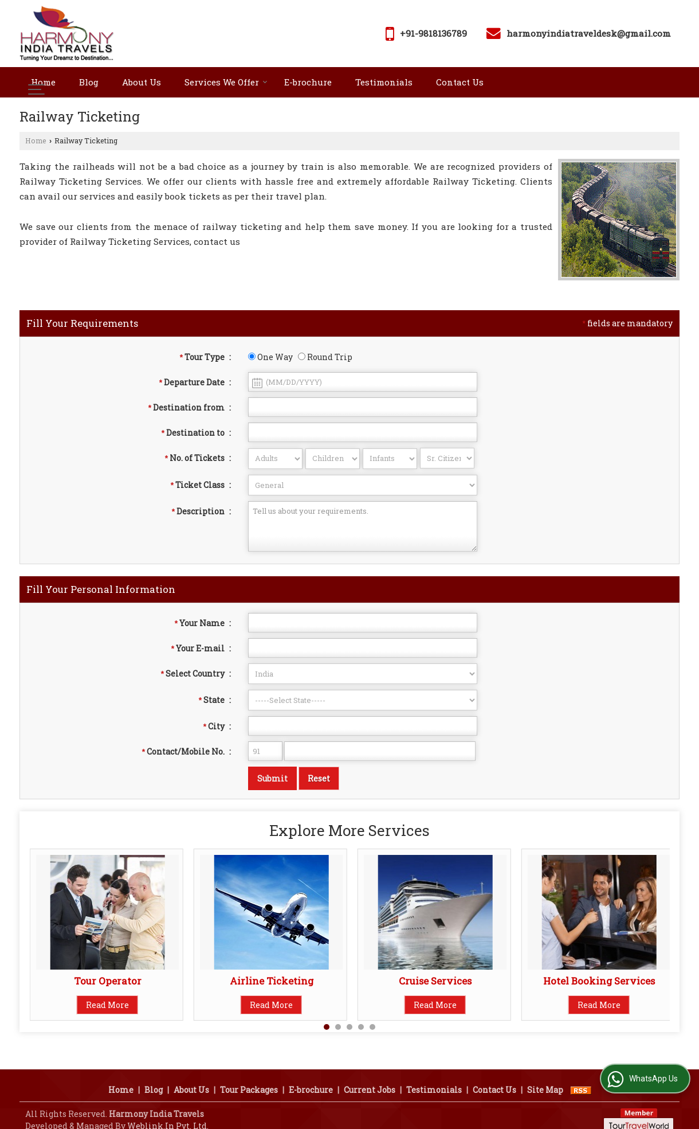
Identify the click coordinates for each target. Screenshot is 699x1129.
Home (43, 82)
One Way (270, 356)
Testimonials (384, 82)
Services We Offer (226, 82)
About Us (141, 82)
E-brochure (308, 82)
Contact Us (460, 82)
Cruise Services (435, 980)
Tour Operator (108, 980)
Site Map (545, 1076)
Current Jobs (369, 1076)
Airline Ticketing (271, 980)
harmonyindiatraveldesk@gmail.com (588, 33)
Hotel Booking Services (599, 980)
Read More (107, 1004)
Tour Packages (249, 1076)
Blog (89, 82)
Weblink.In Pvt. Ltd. (168, 1112)
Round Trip (325, 356)
